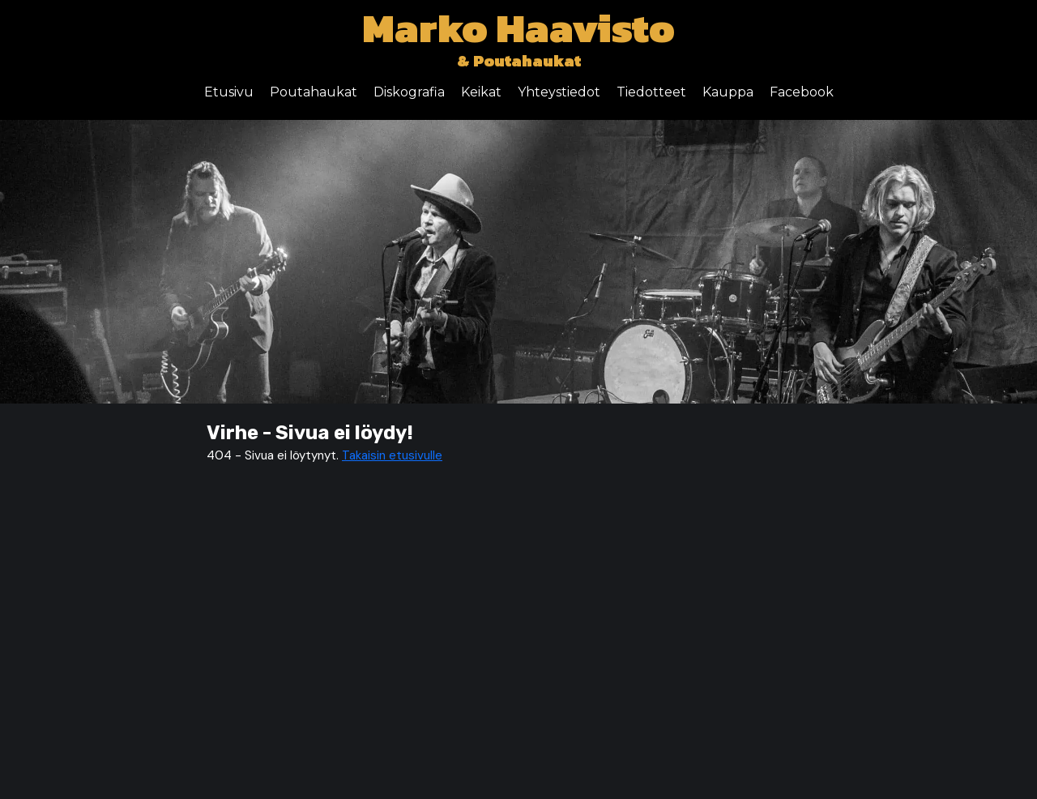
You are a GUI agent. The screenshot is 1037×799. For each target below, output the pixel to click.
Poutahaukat (313, 92)
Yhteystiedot (559, 92)
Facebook (802, 92)
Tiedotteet (651, 92)
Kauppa (727, 92)
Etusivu (229, 92)
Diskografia (409, 92)
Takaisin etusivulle (392, 455)
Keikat (481, 92)
